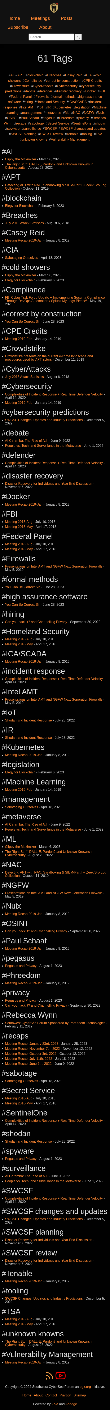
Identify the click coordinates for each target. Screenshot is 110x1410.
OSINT (12, 118)
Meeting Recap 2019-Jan (24, 240)
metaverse (53, 113)
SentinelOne (82, 123)
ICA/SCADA (77, 102)
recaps (21, 123)
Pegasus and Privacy (20, 966)
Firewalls (42, 96)
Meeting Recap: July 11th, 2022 (28, 1058)
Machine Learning (36, 782)
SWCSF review (51, 134)
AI (12, 75)
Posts (66, 18)
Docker (90, 91)
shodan (100, 123)
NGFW (89, 113)
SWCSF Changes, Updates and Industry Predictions (44, 420)
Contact (51, 1395)
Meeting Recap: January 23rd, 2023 (31, 1043)
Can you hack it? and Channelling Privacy (36, 622)
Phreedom (67, 118)
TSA (99, 134)
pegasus (49, 118)
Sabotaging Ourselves (21, 257)
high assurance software (47, 596)
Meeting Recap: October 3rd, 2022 (30, 1053)
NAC (76, 113)
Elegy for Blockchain (20, 206)
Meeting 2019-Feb (18, 339)
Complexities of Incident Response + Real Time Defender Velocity (54, 394)
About (45, 27)
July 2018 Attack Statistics (24, 223)
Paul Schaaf (30, 118)
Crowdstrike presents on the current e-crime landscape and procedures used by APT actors (49, 357)
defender (45, 91)
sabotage (37, 123)
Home (14, 18)
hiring (29, 102)
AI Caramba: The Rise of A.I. (26, 440)
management (32, 113)
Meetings (40, 18)
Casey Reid (73, 75)
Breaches (54, 75)
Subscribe (18, 27)
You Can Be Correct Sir (22, 321)
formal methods (63, 96)
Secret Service (58, 123)
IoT (41, 107)
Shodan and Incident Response (28, 720)
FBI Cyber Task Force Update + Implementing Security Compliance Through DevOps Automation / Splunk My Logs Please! (55, 299)
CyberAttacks (43, 86)
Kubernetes (63, 107)
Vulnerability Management (70, 139)
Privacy (65, 1395)
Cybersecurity (67, 86)
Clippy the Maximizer (20, 159)
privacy (83, 118)
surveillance (32, 128)
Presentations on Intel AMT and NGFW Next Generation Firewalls (53, 566)
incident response (35, 671)
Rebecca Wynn (31, 1015)
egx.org (85, 1387)
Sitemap (80, 1395)
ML (67, 113)
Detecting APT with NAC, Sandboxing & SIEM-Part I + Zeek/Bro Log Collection (55, 186)
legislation (82, 107)
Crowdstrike (21, 86)
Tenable (72, 134)
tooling (87, 134)
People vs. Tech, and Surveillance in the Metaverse (43, 445)
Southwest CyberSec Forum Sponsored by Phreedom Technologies (55, 1023)
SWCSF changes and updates (83, 128)
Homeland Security (50, 102)
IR (49, 107)
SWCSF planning (23, 134)
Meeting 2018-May (19, 527)
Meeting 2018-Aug (18, 522)
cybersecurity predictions (47, 412)
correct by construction (63, 80)
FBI (102, 91)
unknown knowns (34, 139)
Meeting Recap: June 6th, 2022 (28, 1063)
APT (20, 75)
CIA (89, 75)
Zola (55, 1404)
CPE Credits (92, 80)
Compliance (33, 80)
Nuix (101, 113)
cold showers (28, 267)
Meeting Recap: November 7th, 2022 (32, 1048)
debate (30, 91)
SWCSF (51, 128)
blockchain (36, 75)
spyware (13, 128)
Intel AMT (28, 107)
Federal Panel (21, 96)
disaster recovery (69, 91)
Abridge (71, 1404)
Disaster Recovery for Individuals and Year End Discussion (48, 483)
